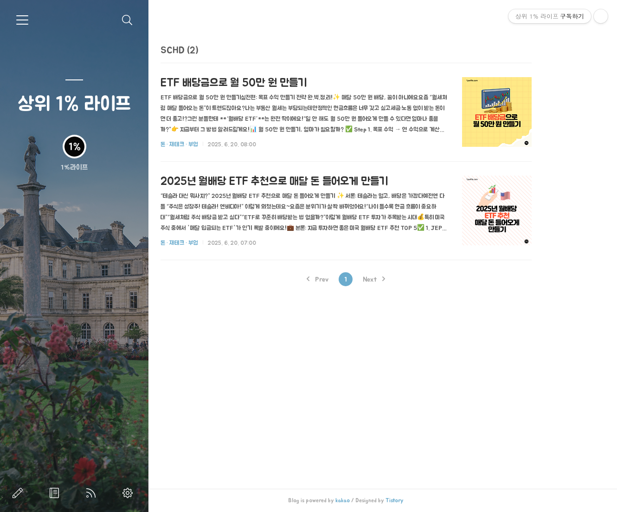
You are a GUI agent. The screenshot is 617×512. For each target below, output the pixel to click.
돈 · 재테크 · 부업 (213, 144)
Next (407, 279)
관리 (129, 493)
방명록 (56, 493)
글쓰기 (19, 493)
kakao (376, 500)
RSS (93, 493)
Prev (351, 279)
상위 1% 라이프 (74, 102)
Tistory (428, 500)
